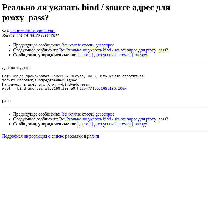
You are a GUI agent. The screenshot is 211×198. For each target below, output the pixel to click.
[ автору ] (140, 55)
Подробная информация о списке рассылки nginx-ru (50, 143)
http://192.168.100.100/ (101, 93)
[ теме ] (124, 55)
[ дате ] (84, 55)
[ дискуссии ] (104, 55)
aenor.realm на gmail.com (32, 30)
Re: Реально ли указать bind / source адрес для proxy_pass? (113, 50)
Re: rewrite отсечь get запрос (87, 45)
